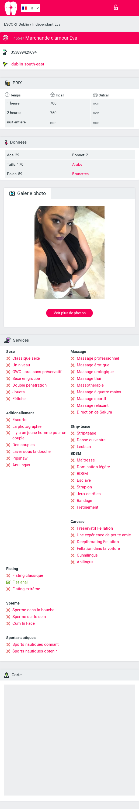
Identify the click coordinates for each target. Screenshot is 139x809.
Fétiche (19, 398)
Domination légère (93, 466)
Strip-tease (86, 433)
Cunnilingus (87, 555)
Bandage (84, 500)
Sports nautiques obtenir (34, 651)
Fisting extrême (26, 588)
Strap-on (84, 487)
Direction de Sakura (94, 412)
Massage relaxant (93, 405)
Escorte (19, 419)
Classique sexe (26, 358)
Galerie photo (27, 193)
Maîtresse (86, 460)
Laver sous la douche (31, 451)
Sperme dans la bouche (33, 609)
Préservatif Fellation (95, 528)
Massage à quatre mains (99, 392)
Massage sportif (91, 398)
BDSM (82, 473)
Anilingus (85, 562)
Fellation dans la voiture (98, 548)
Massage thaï (89, 378)
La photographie (26, 426)
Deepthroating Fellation (98, 541)
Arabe (77, 164)
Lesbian (84, 446)
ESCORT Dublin (16, 24)
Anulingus (21, 465)
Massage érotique (93, 365)
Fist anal (20, 582)
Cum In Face (23, 623)
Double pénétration (29, 385)
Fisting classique (27, 575)
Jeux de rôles (89, 493)
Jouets (18, 392)
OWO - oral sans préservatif (36, 371)
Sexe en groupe (26, 378)
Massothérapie (90, 385)
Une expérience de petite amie (104, 535)
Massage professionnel (98, 358)
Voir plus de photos (70, 313)
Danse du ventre (91, 440)
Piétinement (87, 507)
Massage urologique (95, 371)
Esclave (84, 480)
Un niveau (21, 365)
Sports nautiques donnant (35, 644)
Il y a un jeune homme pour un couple (39, 435)
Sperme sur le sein (29, 616)
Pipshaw (19, 458)
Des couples (23, 444)
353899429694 (24, 52)
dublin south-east (23, 64)
